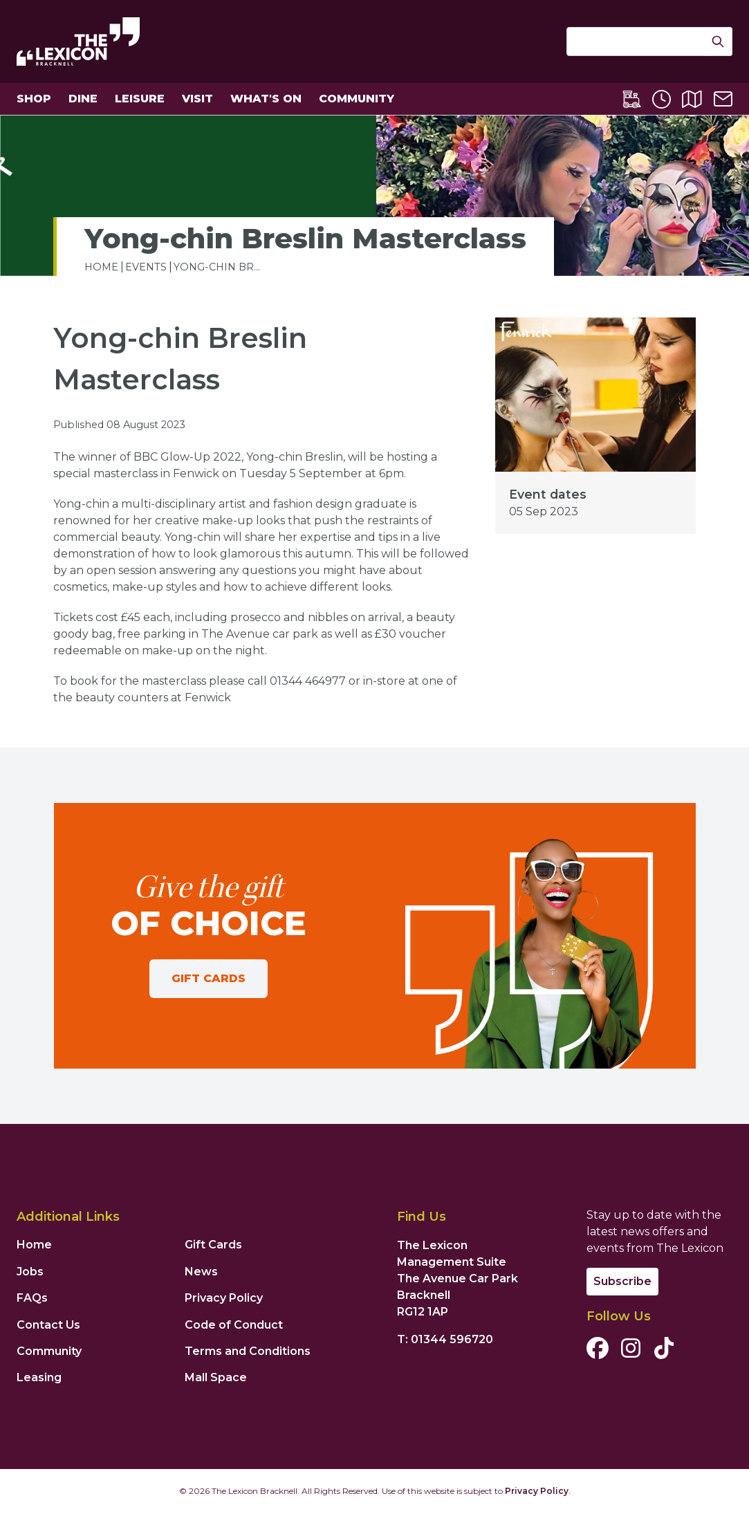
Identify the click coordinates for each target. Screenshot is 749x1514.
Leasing (39, 1377)
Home (34, 1244)
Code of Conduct (234, 1324)
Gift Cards (209, 978)
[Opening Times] (661, 99)
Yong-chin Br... (217, 267)
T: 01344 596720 (445, 1339)
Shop (34, 98)
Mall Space (216, 1377)
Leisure (140, 98)
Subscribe (622, 1281)
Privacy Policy (224, 1297)
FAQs (32, 1297)
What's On (266, 98)
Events (146, 267)
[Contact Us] (723, 99)
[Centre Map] (692, 99)
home (101, 267)
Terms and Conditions (248, 1351)
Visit (197, 98)
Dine (83, 98)
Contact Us (48, 1324)
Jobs (30, 1271)
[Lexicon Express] (631, 99)
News (201, 1271)
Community (356, 98)
